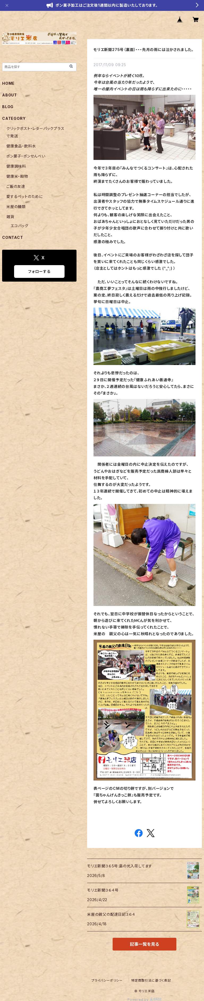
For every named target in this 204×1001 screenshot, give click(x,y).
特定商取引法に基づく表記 (151, 980)
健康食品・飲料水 (21, 146)
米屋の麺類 (16, 206)
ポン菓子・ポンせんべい (25, 156)
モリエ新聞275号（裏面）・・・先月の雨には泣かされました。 (144, 49)
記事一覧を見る (144, 944)
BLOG (8, 106)
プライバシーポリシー (107, 980)
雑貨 (10, 216)
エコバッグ (19, 225)
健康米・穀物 (17, 176)
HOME (8, 83)
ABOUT (9, 95)
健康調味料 (16, 166)
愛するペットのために (24, 196)
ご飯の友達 (15, 186)
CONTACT (12, 237)
